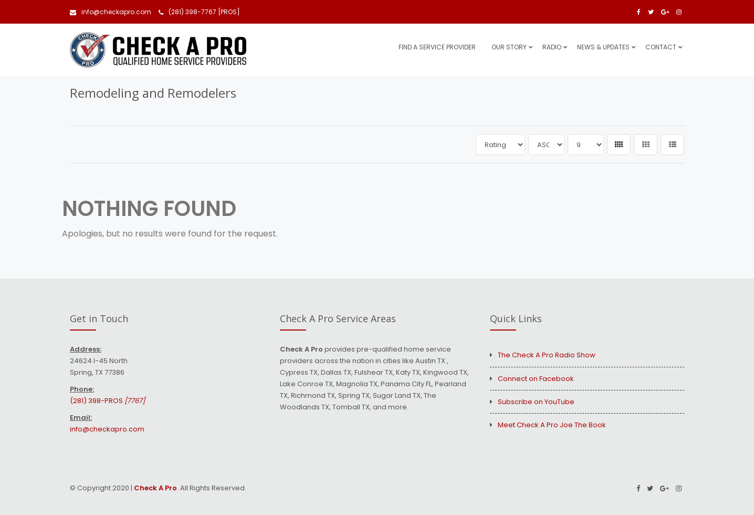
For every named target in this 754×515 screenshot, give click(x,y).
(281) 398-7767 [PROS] (199, 11)
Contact (660, 47)
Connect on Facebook (536, 379)
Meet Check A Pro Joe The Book (552, 425)
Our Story (509, 47)
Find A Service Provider (437, 47)
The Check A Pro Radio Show (546, 355)
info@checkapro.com (110, 11)
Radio (551, 47)
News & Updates (603, 47)
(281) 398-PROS (107, 401)
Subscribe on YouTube (536, 402)
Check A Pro (155, 488)
